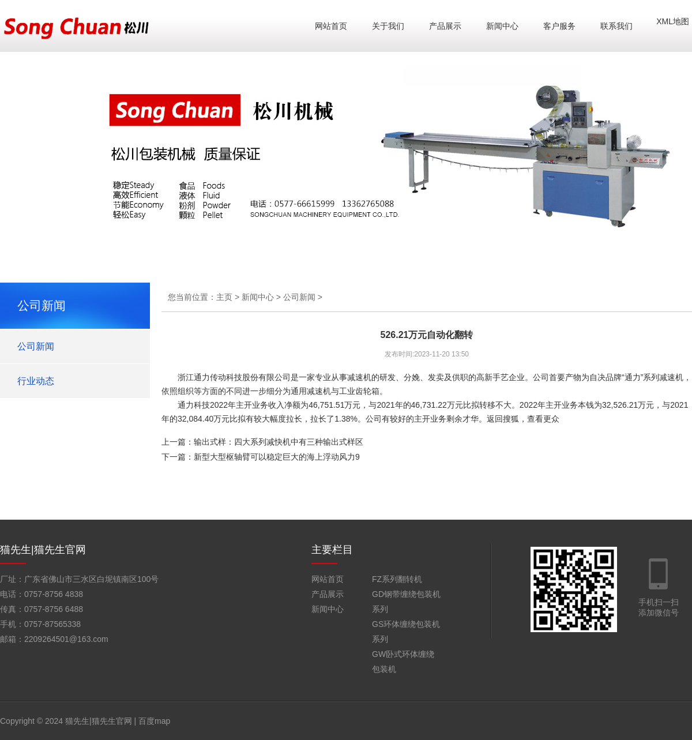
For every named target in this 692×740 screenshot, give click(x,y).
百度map (154, 721)
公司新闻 (35, 346)
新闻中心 (502, 26)
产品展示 (445, 26)
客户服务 (559, 26)
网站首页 (331, 26)
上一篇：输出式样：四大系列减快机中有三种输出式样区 (262, 441)
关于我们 (388, 26)
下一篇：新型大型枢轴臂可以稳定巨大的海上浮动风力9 (260, 456)
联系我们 (616, 26)
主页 (224, 297)
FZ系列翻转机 (397, 579)
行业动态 (35, 381)
